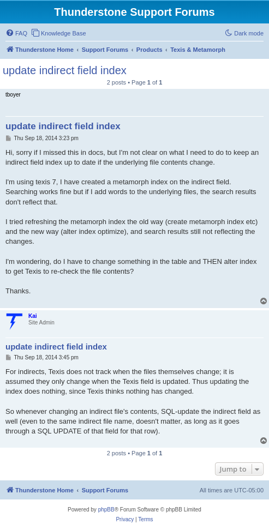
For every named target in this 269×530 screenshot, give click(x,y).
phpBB (106, 510)
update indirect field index (65, 70)
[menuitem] (16, 33)
